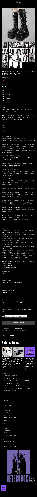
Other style (7, 415)
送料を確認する (18, 328)
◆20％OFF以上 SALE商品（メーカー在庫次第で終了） (18, 380)
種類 (3, 316)
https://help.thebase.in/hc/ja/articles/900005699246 (16, 219)
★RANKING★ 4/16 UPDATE (12, 385)
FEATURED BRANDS (10, 417)
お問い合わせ (7, 430)
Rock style (7, 408)
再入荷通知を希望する (18, 322)
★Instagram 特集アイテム (11, 383)
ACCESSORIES (8, 398)
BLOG (5, 428)
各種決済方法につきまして (10, 375)
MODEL (6, 420)
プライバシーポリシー (9, 432)
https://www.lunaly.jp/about (9, 273)
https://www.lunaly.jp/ (8, 292)
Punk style (7, 410)
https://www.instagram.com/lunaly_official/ (14, 302)
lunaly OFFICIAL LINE (9, 444)
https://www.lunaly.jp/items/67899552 (12, 119)
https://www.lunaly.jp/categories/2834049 (13, 282)
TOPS (5, 393)
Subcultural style (9, 412)
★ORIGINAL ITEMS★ (10, 390)
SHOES (6, 400)
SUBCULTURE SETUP (10, 403)
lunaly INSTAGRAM (9, 441)
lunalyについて (7, 426)
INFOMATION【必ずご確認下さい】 (13, 378)
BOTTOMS (7, 395)
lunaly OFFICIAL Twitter (10, 446)
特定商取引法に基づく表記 (10, 435)
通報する (12, 335)
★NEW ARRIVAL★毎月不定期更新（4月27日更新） (18, 388)
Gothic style (7, 405)
